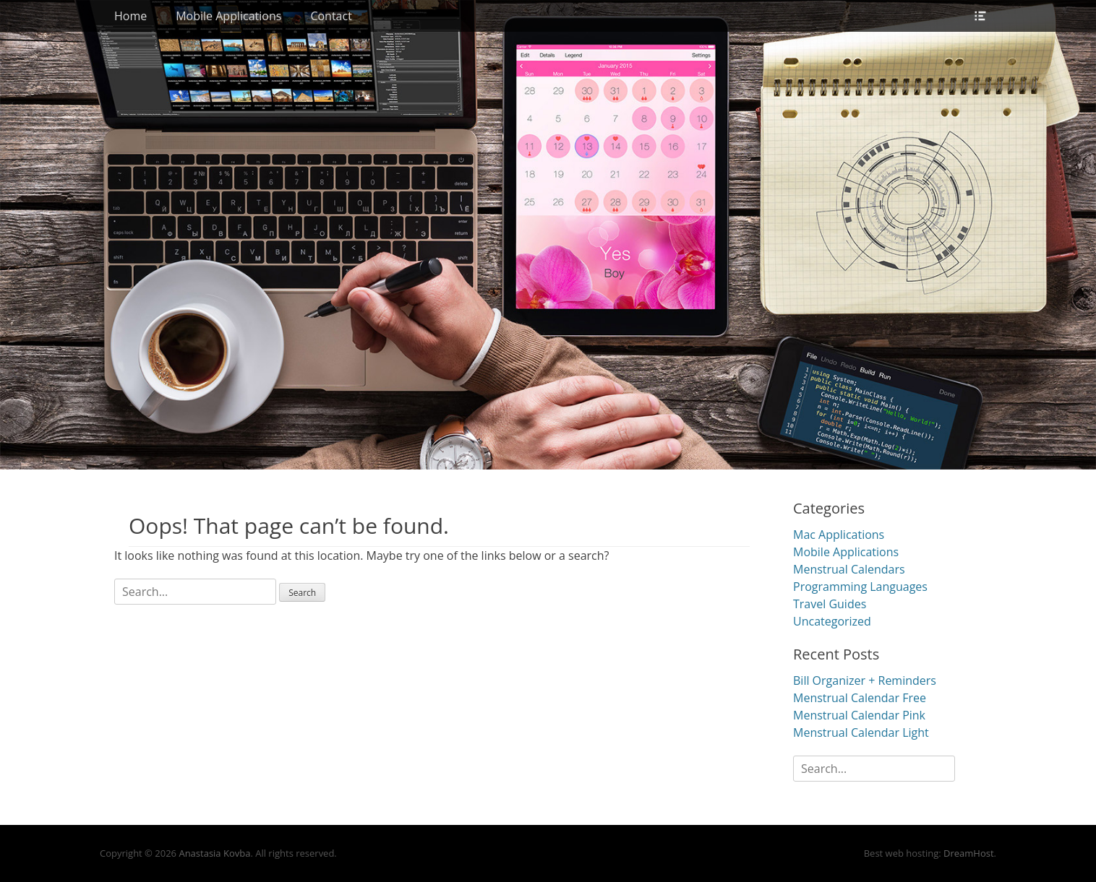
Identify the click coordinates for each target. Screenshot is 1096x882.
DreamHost (968, 853)
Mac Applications (838, 534)
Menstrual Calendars (849, 569)
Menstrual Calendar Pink (859, 715)
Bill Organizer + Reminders (864, 680)
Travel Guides (829, 604)
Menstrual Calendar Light (861, 732)
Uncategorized (832, 621)
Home (130, 16)
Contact (330, 16)
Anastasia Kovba (214, 853)
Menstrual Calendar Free (859, 698)
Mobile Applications (228, 16)
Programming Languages (860, 587)
